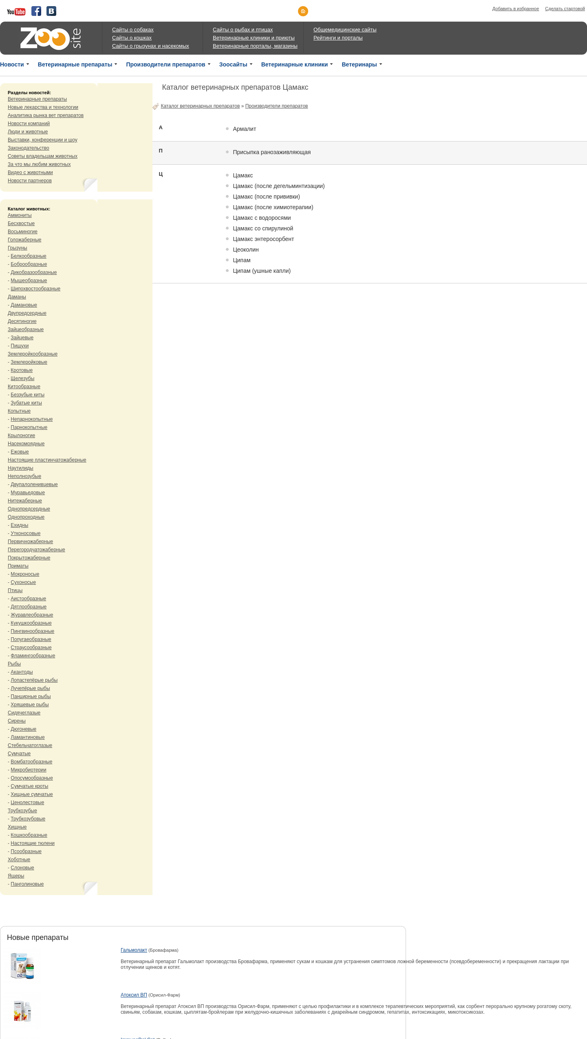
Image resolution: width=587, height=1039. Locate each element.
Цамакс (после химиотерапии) (273, 207)
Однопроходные (26, 517)
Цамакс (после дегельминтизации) (278, 186)
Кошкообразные (29, 835)
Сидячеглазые (24, 713)
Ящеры (16, 876)
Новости (12, 64)
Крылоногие (21, 435)
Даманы (17, 297)
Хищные (17, 827)
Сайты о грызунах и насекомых (150, 46)
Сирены (17, 721)
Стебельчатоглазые (30, 745)
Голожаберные (25, 240)
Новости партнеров (30, 180)
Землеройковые (29, 362)
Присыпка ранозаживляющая (272, 152)
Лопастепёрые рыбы (34, 680)
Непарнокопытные (32, 419)
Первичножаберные (30, 541)
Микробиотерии (28, 770)
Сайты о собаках (133, 30)
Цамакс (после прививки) (266, 196)
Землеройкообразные (32, 354)
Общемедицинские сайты (345, 30)
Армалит (244, 129)
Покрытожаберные (29, 558)
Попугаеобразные (31, 639)
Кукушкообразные (31, 623)
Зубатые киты (26, 403)
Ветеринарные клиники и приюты (254, 38)
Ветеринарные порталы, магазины (255, 46)
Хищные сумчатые (32, 794)
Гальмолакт (134, 950)
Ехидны (19, 525)
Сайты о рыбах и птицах (243, 30)
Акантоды (22, 672)
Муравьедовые (28, 492)
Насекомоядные (26, 444)
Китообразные (24, 386)
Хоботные (19, 859)
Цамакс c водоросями (262, 217)
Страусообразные (31, 647)
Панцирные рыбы (31, 696)
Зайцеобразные (26, 329)
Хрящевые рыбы (30, 704)
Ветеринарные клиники (294, 64)
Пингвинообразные (32, 631)
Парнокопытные (29, 427)
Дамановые (24, 305)
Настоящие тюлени (33, 843)
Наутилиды (20, 468)
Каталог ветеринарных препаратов (200, 106)
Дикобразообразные (34, 272)
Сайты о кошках (132, 38)
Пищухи (20, 346)
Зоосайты (233, 64)
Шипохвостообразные (35, 289)
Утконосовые (25, 533)
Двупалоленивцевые (34, 484)
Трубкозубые (22, 811)
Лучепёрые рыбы (30, 688)
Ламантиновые (27, 737)
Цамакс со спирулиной (263, 228)
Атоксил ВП (134, 995)
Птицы (15, 590)
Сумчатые (19, 753)
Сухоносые (23, 582)
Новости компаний (29, 123)
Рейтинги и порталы (338, 38)
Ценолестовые (27, 802)
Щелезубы (22, 378)
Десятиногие (22, 321)
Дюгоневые (23, 729)
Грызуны (17, 248)
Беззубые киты (27, 395)
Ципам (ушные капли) (262, 270)
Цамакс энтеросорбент (263, 239)
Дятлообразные (28, 607)
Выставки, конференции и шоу (42, 140)
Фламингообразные (33, 656)
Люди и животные (28, 132)
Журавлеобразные (32, 615)
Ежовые (20, 452)
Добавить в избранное (515, 8)
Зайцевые (22, 337)
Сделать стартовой (565, 8)
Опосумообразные (32, 778)
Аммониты (20, 215)
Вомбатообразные (31, 762)
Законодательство (28, 148)
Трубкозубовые (28, 819)
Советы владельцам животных (42, 156)
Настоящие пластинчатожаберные (47, 460)
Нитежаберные (25, 501)
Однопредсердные (29, 509)
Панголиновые (27, 884)
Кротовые (22, 370)
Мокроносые (25, 574)
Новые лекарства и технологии (43, 107)
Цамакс (243, 175)
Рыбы (14, 664)
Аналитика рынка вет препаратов (46, 115)
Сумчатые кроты (29, 786)
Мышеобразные (29, 280)
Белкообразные (28, 256)
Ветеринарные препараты (75, 64)
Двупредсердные (27, 313)
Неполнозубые (24, 476)
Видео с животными (30, 172)
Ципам (241, 260)
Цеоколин (245, 249)
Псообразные (26, 851)
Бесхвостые (21, 223)
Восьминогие (23, 231)
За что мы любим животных (39, 164)
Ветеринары (359, 64)
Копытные (19, 411)
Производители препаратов (165, 64)
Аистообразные (28, 598)
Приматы (18, 566)
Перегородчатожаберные (36, 550)
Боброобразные (29, 264)
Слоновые (22, 868)
